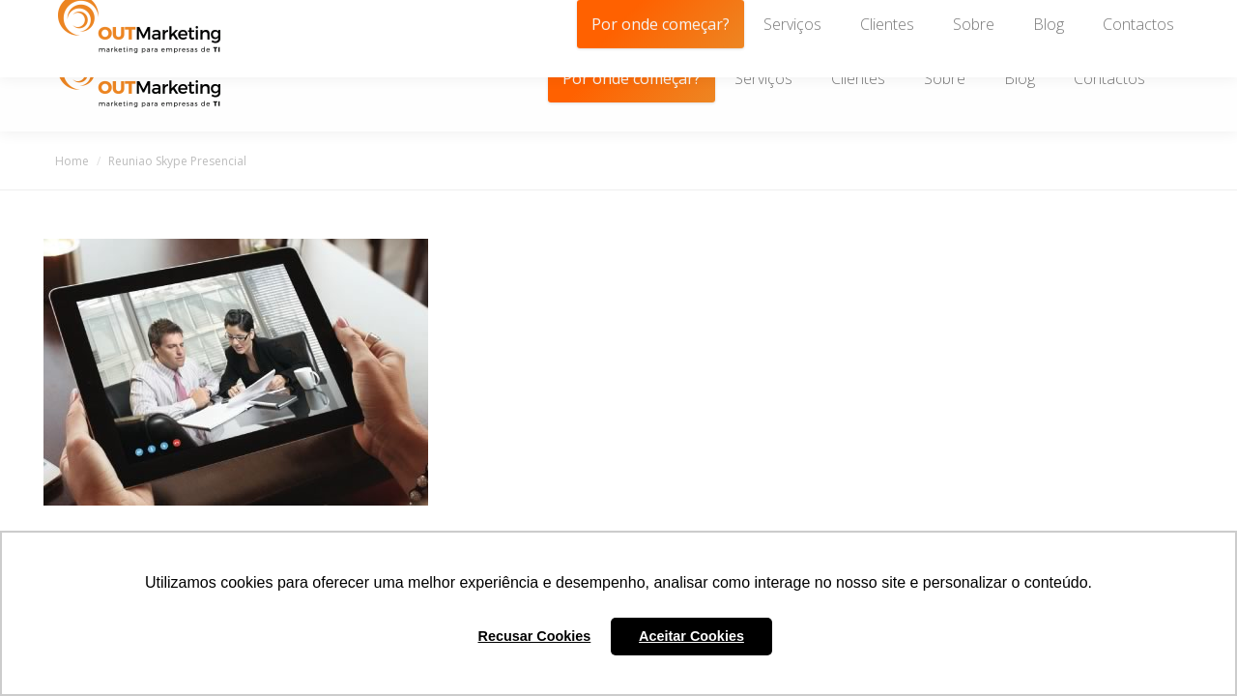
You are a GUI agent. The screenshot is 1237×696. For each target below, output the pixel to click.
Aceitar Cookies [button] (691, 636)
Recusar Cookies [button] (534, 636)
